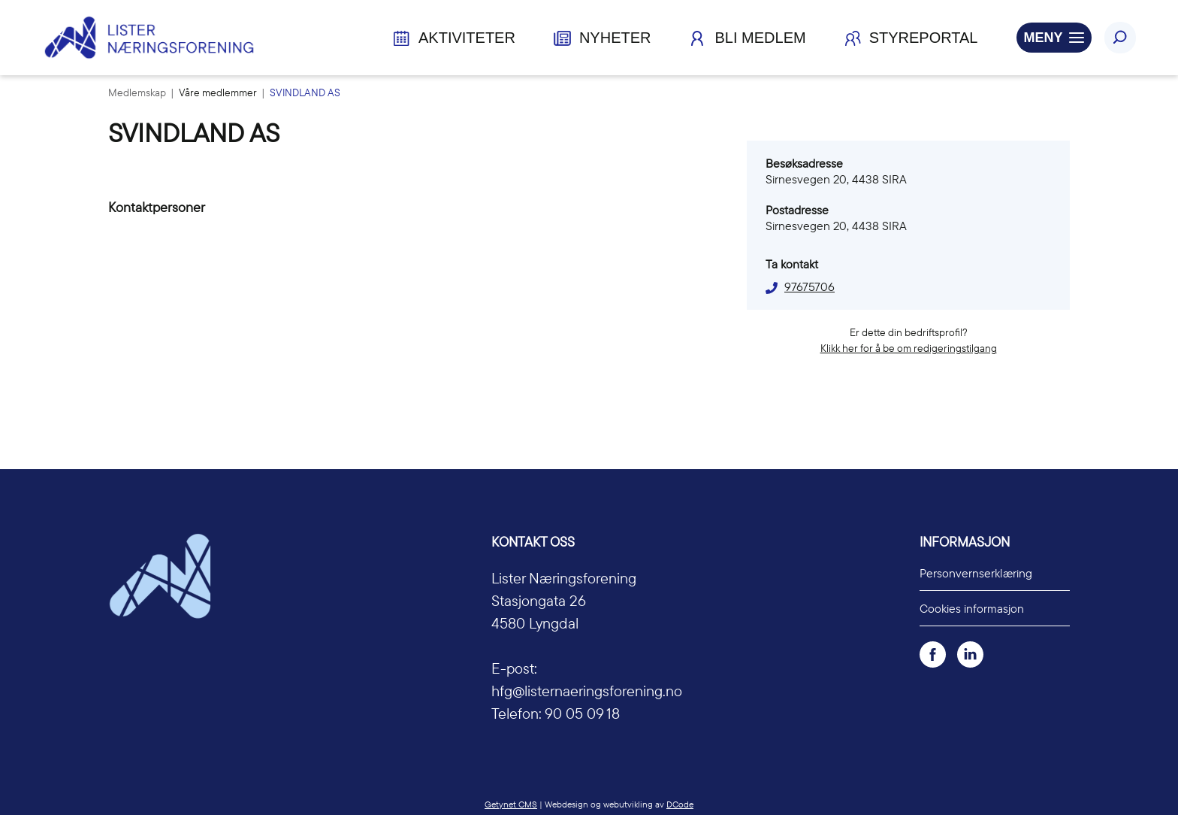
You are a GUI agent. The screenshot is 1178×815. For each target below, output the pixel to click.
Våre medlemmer (219, 92)
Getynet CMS (511, 804)
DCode (679, 804)
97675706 (809, 286)
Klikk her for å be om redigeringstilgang (908, 348)
